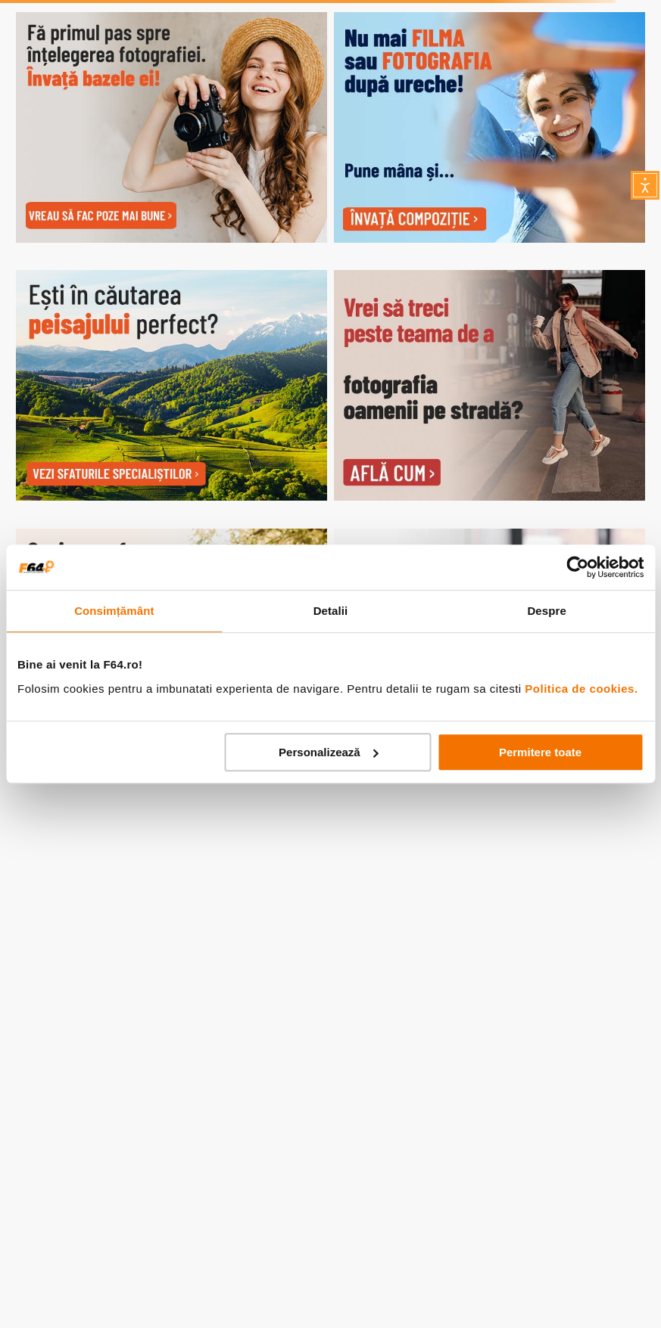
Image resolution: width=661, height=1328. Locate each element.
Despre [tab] (546, 610)
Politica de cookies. (581, 688)
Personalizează (329, 752)
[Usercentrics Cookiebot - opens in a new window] (577, 567)
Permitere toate (540, 752)
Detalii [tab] (330, 610)
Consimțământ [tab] (114, 610)
